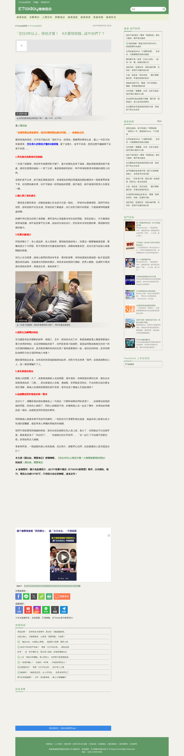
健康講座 (85, 17)
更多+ (159, 121)
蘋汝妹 (23, 125)
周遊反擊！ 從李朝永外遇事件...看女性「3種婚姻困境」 (41, 632)
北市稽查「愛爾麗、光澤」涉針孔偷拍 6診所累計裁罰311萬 (143, 92)
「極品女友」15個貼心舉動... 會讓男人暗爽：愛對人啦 (42, 642)
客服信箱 (93, 744)
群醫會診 (60, 17)
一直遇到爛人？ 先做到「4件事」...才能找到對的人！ (42, 662)
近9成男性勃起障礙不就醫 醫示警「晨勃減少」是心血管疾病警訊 (143, 100)
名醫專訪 (34, 17)
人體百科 (47, 17)
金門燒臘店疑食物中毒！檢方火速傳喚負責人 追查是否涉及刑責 (142, 172)
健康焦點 (22, 17)
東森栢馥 (98, 17)
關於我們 (68, 744)
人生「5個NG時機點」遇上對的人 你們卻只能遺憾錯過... (43, 657)
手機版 (35, 2)
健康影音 (111, 17)
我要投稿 (49, 744)
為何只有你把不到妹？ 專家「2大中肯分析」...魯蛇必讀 (43, 647)
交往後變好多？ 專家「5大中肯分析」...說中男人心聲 (40, 667)
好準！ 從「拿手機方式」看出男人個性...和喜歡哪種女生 (42, 652)
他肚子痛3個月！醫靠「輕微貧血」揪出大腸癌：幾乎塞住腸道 (143, 36)
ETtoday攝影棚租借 (143, 340)
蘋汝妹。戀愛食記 (34, 462)
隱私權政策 (112, 744)
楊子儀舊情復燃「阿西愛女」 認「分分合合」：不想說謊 (47, 531)
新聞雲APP (45, 2)
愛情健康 (28, 586)
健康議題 (73, 17)
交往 (46, 586)
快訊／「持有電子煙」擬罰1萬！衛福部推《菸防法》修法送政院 (143, 180)
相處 (57, 586)
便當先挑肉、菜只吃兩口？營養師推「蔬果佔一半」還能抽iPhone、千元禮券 (142, 131)
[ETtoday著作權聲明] (61, 618)
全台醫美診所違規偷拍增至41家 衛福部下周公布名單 (142, 108)
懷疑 (62, 586)
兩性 (35, 586)
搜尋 (163, 9)
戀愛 (41, 586)
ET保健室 (129, 364)
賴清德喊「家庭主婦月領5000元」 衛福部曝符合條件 (143, 45)
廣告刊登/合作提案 (80, 744)
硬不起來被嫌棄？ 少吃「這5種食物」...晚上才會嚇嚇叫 (41, 677)
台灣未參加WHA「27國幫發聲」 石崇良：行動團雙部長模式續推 (142, 52)
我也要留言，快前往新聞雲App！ (63, 728)
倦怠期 (68, 586)
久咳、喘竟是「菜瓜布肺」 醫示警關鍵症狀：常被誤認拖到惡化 (142, 76)
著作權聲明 (123, 744)
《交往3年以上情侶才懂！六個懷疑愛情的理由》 (81, 458)
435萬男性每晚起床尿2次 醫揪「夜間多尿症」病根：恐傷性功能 (142, 196)
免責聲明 (133, 744)
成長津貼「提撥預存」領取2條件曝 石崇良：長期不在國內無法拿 (143, 68)
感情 (51, 586)
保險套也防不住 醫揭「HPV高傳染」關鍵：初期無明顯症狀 (142, 84)
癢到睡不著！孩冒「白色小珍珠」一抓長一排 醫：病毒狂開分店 (142, 60)
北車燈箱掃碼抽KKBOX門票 (146, 277)
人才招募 (58, 744)
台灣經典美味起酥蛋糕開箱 (145, 305)
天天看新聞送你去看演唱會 (145, 291)
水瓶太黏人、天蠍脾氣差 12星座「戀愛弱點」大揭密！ (41, 636)
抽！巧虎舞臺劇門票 (143, 259)
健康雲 (35, 9)
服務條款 (102, 744)
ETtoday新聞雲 (25, 2)
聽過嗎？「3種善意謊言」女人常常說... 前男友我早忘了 (43, 672)
